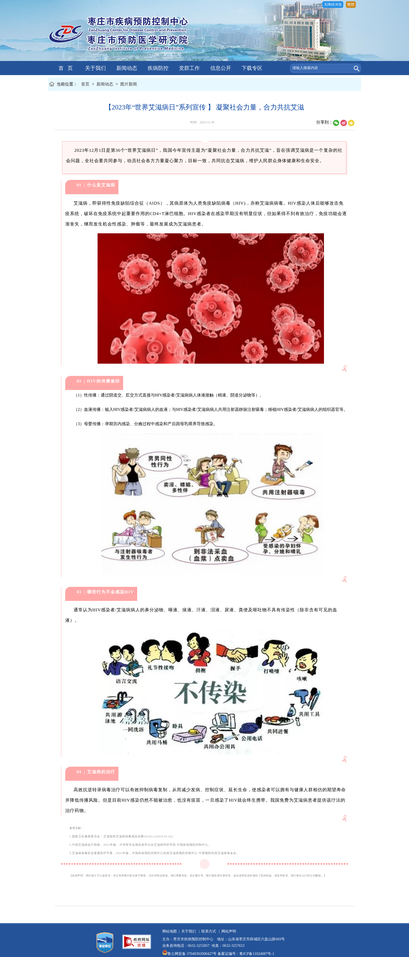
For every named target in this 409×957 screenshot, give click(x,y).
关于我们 (95, 68)
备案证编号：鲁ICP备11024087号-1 (246, 954)
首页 (85, 84)
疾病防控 (157, 68)
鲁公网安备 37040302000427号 (190, 954)
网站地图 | (170, 931)
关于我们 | (189, 931)
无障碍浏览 (333, 5)
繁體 (350, 5)
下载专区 (251, 68)
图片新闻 (128, 84)
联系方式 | (210, 931)
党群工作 (189, 68)
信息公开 (220, 68)
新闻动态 (126, 68)
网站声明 (228, 931)
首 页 (64, 68)
